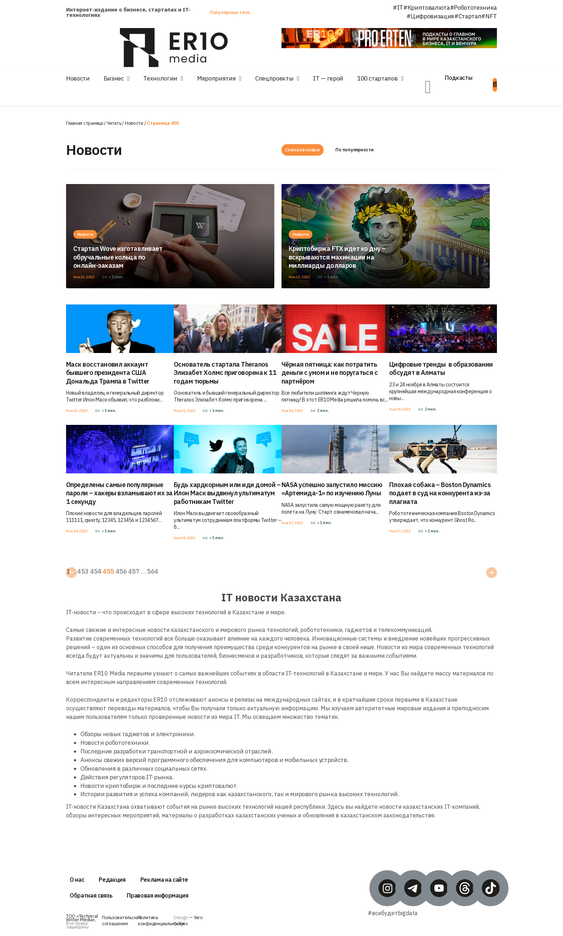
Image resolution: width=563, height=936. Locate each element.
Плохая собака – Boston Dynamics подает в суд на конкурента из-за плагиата (439, 493)
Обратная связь (91, 895)
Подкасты (458, 77)
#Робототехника (473, 8)
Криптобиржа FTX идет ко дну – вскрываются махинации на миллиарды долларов (337, 257)
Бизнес (114, 78)
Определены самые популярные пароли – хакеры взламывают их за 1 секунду (119, 493)
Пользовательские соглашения (122, 920)
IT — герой (328, 78)
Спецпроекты (274, 78)
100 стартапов (377, 78)
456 (121, 571)
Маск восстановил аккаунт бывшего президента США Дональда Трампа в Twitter (107, 372)
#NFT (489, 16)
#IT (398, 8)
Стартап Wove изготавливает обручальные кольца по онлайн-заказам (117, 257)
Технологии (160, 78)
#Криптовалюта (426, 8)
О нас (77, 879)
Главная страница (84, 123)
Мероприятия (216, 78)
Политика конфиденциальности (161, 920)
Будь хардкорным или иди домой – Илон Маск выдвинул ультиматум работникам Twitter (227, 493)
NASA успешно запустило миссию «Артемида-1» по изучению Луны (332, 489)
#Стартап (467, 16)
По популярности (354, 149)
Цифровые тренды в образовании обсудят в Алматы (441, 368)
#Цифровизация (430, 16)
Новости (78, 78)
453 (82, 571)
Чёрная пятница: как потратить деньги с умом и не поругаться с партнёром (330, 372)
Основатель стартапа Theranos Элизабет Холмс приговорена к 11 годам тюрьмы (225, 372)
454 (95, 571)
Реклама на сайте (164, 879)
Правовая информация (158, 895)
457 (133, 571)
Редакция (112, 879)
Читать (114, 123)
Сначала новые (302, 149)
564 (152, 571)
